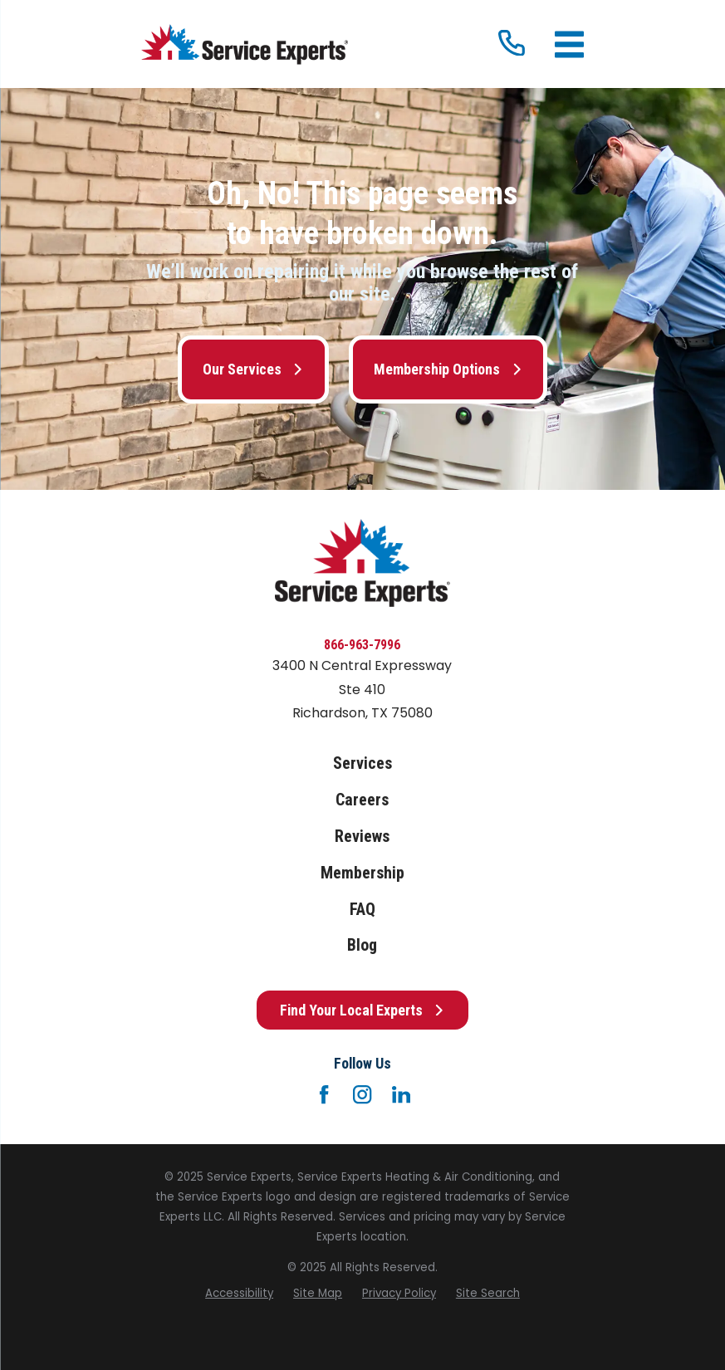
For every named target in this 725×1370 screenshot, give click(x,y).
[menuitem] (239, 1294)
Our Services (253, 369)
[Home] (244, 44)
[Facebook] (324, 1094)
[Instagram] (362, 1094)
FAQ (362, 909)
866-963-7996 (362, 645)
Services (362, 763)
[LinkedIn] (401, 1094)
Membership (362, 873)
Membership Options (448, 369)
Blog (362, 945)
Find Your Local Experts (362, 1010)
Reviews (362, 836)
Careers (362, 800)
